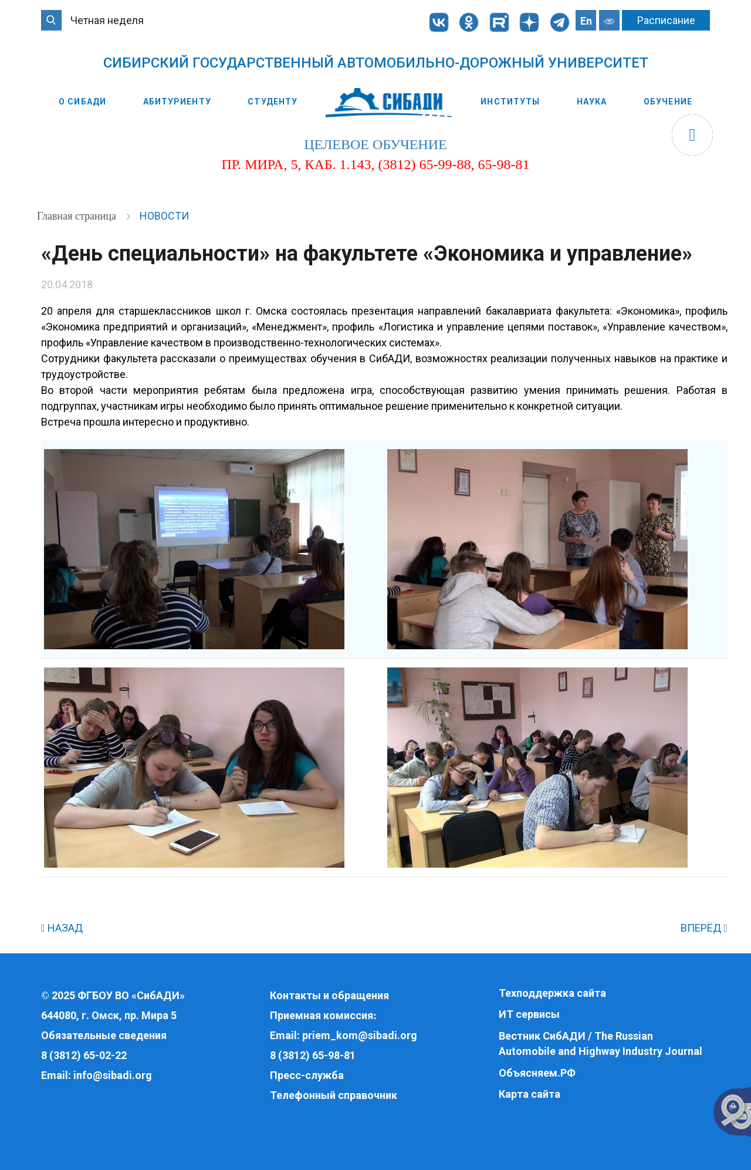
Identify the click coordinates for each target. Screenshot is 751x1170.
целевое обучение (375, 144)
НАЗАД (62, 928)
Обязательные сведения (104, 1035)
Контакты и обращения (329, 995)
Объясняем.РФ (537, 1073)
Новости (164, 216)
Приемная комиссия (321, 1015)
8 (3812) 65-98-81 (313, 1055)
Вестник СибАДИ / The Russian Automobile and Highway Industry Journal (600, 1043)
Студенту (272, 101)
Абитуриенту (177, 101)
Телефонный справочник (333, 1095)
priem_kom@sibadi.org (359, 1035)
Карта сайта (529, 1094)
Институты (510, 101)
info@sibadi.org (112, 1075)
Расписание (666, 20)
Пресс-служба (307, 1075)
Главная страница (78, 216)
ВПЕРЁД (704, 928)
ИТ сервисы (529, 1014)
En (586, 21)
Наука (592, 101)
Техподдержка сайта (552, 993)
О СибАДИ (82, 101)
